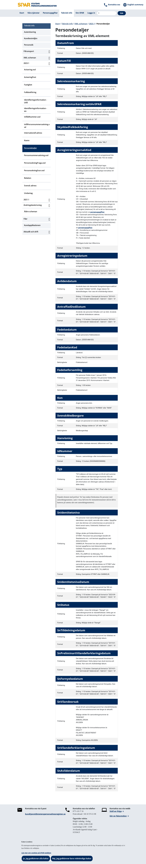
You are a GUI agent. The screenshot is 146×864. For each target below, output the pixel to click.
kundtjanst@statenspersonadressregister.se (45, 814)
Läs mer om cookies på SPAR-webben (36, 853)
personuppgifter (97, 212)
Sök (121, 13)
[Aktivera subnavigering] (49, 51)
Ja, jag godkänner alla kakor (36, 858)
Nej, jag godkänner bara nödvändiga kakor (71, 858)
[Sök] (106, 13)
